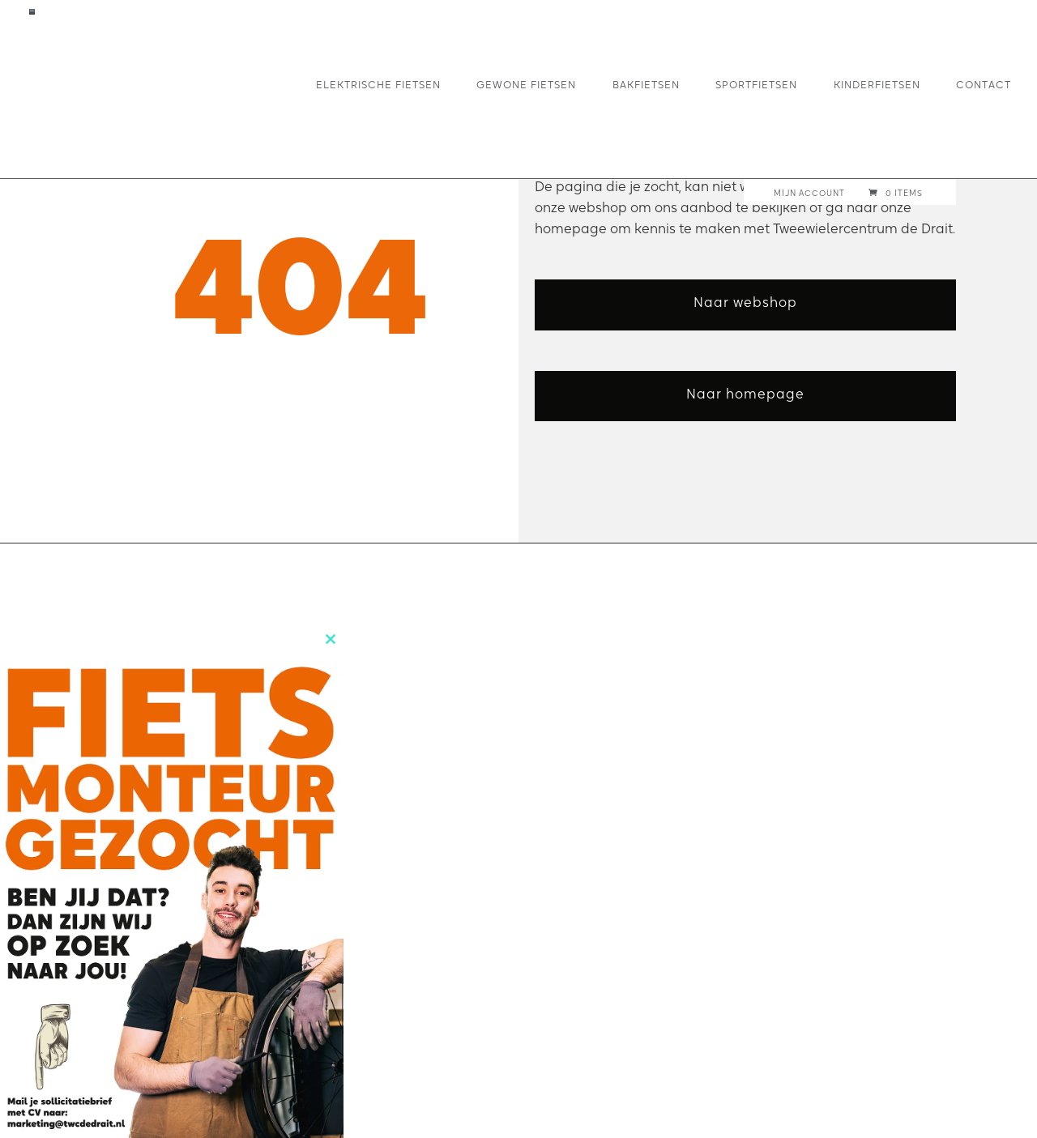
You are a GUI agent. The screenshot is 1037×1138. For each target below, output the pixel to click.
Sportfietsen (756, 83)
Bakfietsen (646, 83)
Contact (983, 83)
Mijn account (809, 194)
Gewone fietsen (526, 83)
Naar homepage (745, 394)
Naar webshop (745, 302)
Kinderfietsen (877, 83)
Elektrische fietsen (378, 83)
